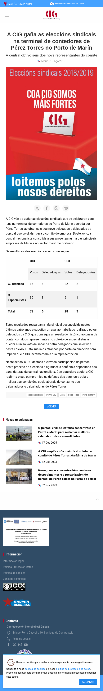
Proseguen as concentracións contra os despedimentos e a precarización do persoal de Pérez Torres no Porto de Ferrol (67, 475)
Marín (62, 395)
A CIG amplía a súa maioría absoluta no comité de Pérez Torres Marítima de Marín (67, 453)
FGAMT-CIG (51, 395)
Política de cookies (14, 572)
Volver (51, 406)
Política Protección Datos (18, 566)
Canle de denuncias (14, 578)
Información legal (13, 561)
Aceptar (88, 681)
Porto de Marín (89, 395)
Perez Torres (73, 395)
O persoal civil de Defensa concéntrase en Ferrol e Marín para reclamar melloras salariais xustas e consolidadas (66, 432)
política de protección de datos (73, 668)
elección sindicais (35, 395)
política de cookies (35, 668)
